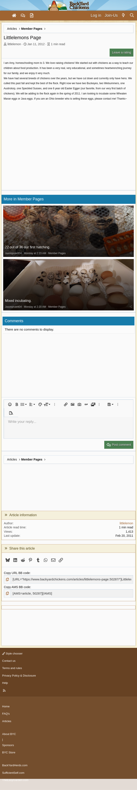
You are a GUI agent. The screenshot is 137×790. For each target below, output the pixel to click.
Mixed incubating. (18, 301)
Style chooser (12, 653)
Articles (6, 721)
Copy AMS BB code (17, 587)
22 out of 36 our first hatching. (27, 247)
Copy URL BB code (17, 573)
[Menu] (5, 15)
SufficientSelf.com (13, 772)
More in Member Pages (24, 199)
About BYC (9, 734)
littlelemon (14, 44)
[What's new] (123, 15)
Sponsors (8, 745)
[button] (10, 404)
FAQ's (6, 713)
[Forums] (23, 15)
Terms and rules (12, 668)
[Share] (131, 253)
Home (6, 706)
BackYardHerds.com (14, 765)
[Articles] (32, 15)
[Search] (132, 15)
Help (5, 682)
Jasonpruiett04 (13, 253)
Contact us (8, 660)
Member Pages (57, 253)
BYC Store (8, 752)
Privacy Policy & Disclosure (19, 675)
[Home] (14, 15)
